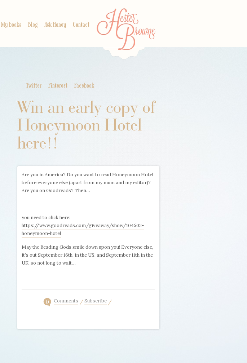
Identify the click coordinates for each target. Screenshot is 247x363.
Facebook (84, 86)
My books (11, 25)
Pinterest (57, 86)
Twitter (33, 86)
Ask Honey (55, 25)
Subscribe (95, 301)
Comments (66, 301)
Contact (81, 25)
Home (126, 34)
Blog (33, 25)
